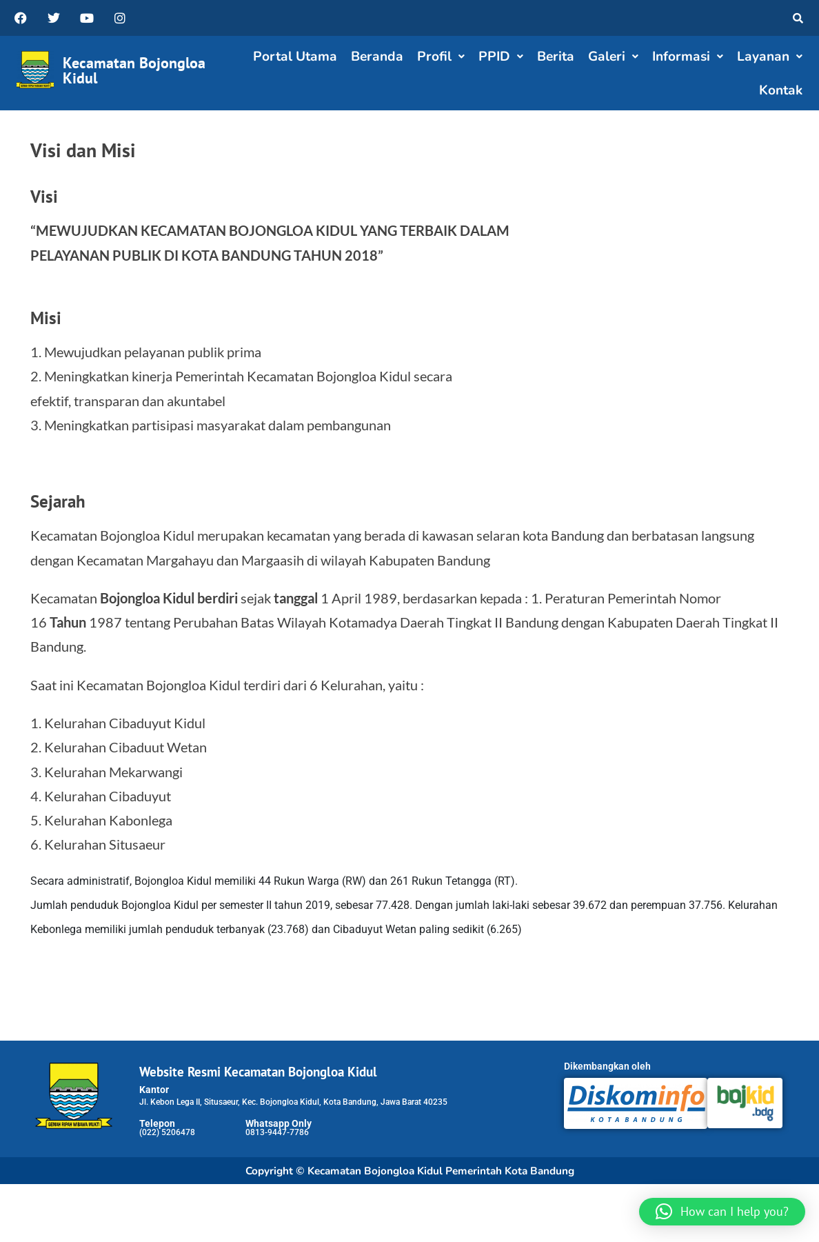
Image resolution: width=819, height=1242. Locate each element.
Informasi (687, 57)
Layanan (769, 57)
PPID (500, 57)
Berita (555, 57)
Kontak (780, 90)
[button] (441, 57)
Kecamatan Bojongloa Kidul (134, 70)
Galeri (613, 57)
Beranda (377, 57)
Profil (441, 57)
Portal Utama (295, 57)
